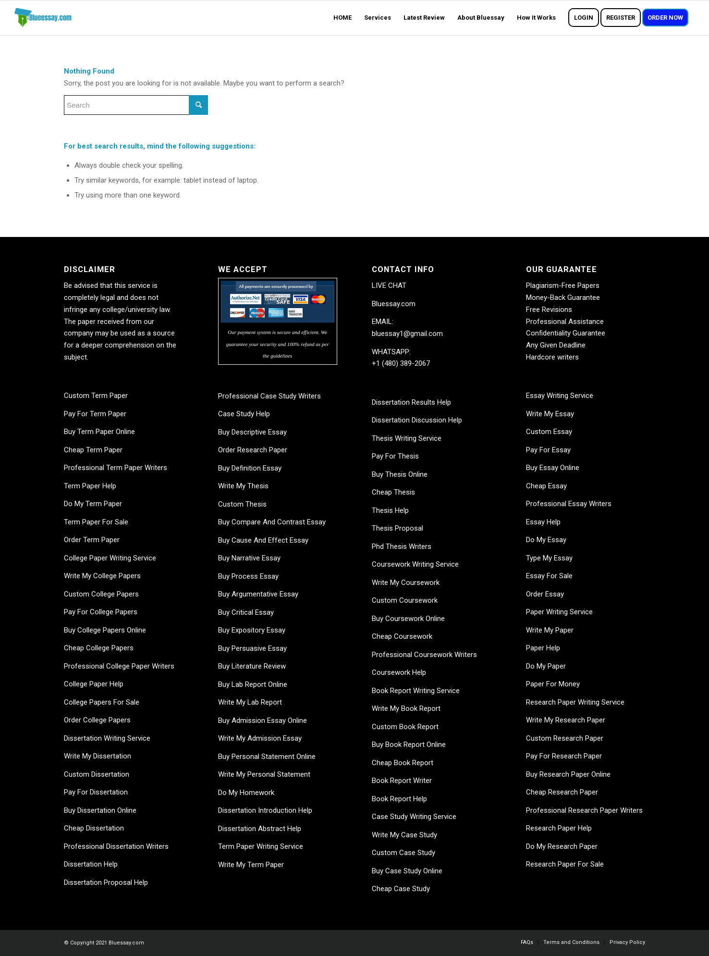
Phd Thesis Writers (401, 546)
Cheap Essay (546, 486)
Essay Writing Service (559, 395)
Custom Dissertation (96, 774)
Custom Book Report (405, 726)
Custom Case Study (403, 852)
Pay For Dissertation (96, 792)
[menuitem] (342, 17)
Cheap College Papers (99, 648)
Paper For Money (553, 684)
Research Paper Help (559, 828)
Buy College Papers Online (105, 630)
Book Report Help (399, 799)
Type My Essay (549, 558)
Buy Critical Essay (246, 612)
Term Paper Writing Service (260, 846)
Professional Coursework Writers (424, 654)
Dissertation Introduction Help (265, 810)
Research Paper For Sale (565, 864)
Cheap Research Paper (562, 792)
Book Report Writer (402, 780)
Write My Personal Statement (264, 774)
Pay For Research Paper (564, 756)
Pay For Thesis (395, 456)
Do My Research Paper (562, 846)
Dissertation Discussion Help (417, 420)
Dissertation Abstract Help (259, 828)
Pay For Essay (548, 450)
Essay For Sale (549, 575)
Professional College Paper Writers (119, 666)
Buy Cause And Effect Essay (263, 540)
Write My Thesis (243, 486)
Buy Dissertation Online (100, 810)
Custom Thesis (242, 504)
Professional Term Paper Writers (115, 467)
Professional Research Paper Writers (584, 810)
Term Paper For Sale (96, 522)
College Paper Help (93, 684)
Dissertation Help (91, 864)
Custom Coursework (405, 600)
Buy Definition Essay (249, 468)
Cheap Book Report (402, 762)
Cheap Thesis (393, 492)
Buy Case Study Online (407, 871)
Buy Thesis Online (400, 474)
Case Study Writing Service (414, 816)
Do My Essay (546, 539)
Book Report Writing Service (416, 690)
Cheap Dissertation (94, 828)
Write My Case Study (404, 835)
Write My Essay (550, 414)
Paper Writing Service (559, 612)
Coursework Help (399, 672)
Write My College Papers (102, 575)
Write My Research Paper (565, 720)
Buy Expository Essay (251, 630)
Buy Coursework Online (408, 618)
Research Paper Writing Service (575, 702)
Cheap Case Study (401, 888)
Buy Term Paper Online (99, 431)
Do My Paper (546, 666)
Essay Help (543, 522)
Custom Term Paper (96, 395)
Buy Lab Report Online (252, 684)
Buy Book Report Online (409, 744)
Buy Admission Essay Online (262, 720)
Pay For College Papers (100, 612)
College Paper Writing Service (110, 558)
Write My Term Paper (251, 864)
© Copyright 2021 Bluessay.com (104, 943)
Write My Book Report (406, 708)
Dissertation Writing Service (107, 738)
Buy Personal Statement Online (267, 756)
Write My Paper (550, 630)
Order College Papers (97, 720)
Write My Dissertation (97, 756)
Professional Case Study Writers (269, 396)
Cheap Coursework (402, 636)
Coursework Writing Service (415, 564)
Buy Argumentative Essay (258, 594)
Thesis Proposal (397, 528)
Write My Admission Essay (260, 738)
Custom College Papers (101, 594)
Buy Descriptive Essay (252, 432)
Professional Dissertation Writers (116, 846)
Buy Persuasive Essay (252, 648)
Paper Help (543, 648)
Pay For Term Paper (95, 414)
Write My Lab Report (250, 702)
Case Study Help (244, 414)
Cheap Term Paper (93, 450)
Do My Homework (246, 792)
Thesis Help (390, 510)
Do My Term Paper (93, 503)
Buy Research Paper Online (568, 774)
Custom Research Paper (564, 738)
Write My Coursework (406, 582)
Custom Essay (549, 431)
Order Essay (545, 594)
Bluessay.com (394, 303)
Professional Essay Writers (568, 503)
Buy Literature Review (252, 666)
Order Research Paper (252, 450)
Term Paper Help (90, 486)
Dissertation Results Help (411, 402)
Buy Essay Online (552, 467)
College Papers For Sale (101, 702)
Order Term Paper (92, 539)
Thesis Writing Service (406, 438)
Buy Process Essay (248, 576)
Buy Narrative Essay (249, 558)
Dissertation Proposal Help (106, 882)
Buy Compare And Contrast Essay (272, 522)
